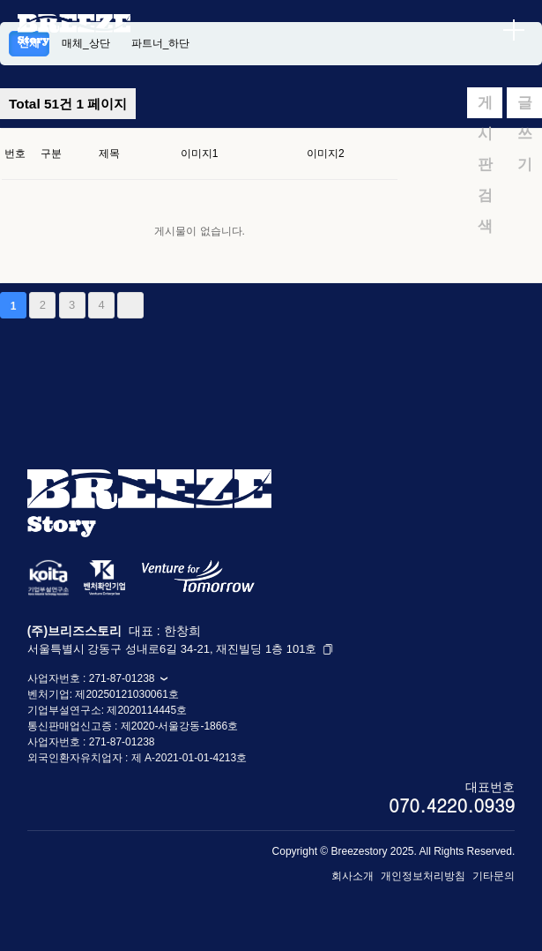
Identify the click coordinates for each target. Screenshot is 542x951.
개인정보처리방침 (423, 876)
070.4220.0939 (452, 805)
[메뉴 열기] (513, 30)
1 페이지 (68, 103)
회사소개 (352, 876)
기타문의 (493, 876)
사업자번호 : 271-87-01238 (97, 678)
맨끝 (130, 305)
